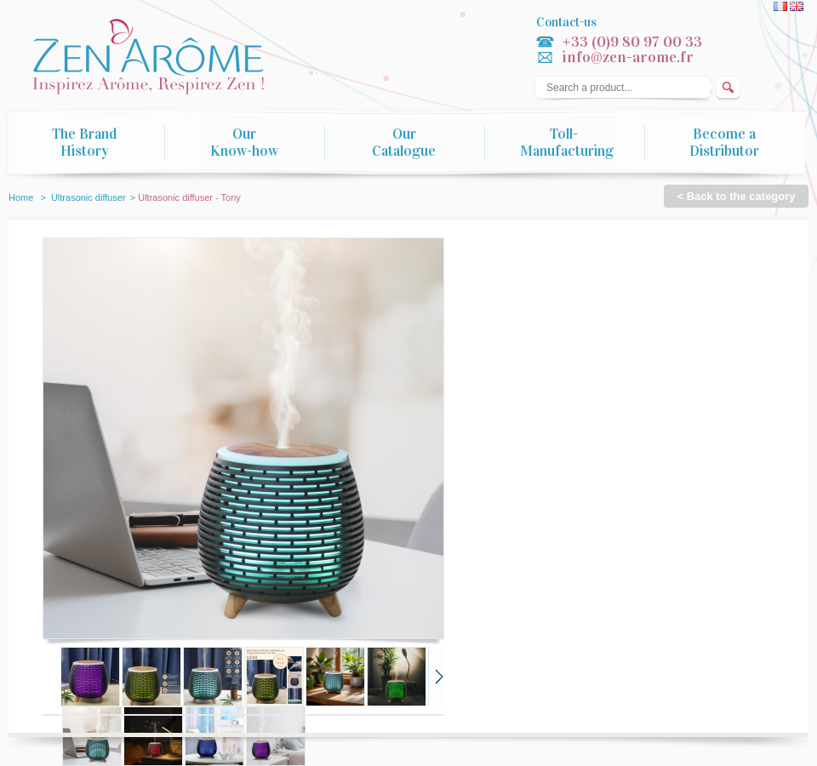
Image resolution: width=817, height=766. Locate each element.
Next (436, 676)
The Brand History (84, 143)
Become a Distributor (724, 143)
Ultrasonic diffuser (88, 197)
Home (21, 197)
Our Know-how (244, 143)
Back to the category (741, 196)
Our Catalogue (404, 143)
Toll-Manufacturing (567, 143)
